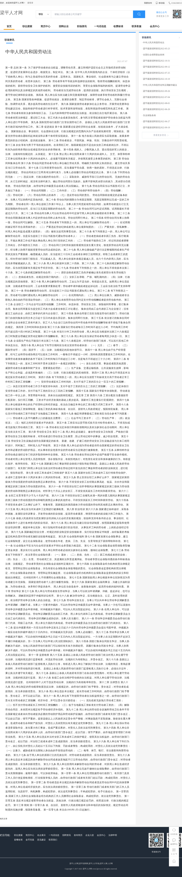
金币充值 (30, 840)
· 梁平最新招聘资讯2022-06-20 (156, 109)
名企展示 (41, 835)
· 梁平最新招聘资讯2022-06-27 (156, 121)
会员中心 (155, 26)
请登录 (30, 3)
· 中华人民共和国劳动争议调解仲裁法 (159, 85)
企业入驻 (89, 835)
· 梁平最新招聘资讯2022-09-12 (156, 67)
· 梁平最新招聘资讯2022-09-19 (156, 127)
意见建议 (41, 840)
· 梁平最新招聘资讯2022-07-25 (156, 73)
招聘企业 (64, 26)
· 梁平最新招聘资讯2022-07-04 (156, 97)
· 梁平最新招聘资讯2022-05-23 (156, 48)
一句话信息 (100, 26)
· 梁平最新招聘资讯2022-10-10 (156, 79)
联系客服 (136, 26)
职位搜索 (27, 26)
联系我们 (53, 840)
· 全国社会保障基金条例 (153, 55)
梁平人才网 (11, 12)
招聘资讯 (66, 835)
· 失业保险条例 (149, 115)
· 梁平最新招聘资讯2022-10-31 (156, 61)
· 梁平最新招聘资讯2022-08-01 (156, 103)
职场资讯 (82, 26)
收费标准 (118, 26)
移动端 (160, 3)
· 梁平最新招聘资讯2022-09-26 (156, 91)
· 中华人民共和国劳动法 (153, 42)
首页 (9, 26)
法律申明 (112, 835)
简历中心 (45, 26)
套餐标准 (18, 840)
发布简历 (78, 835)
